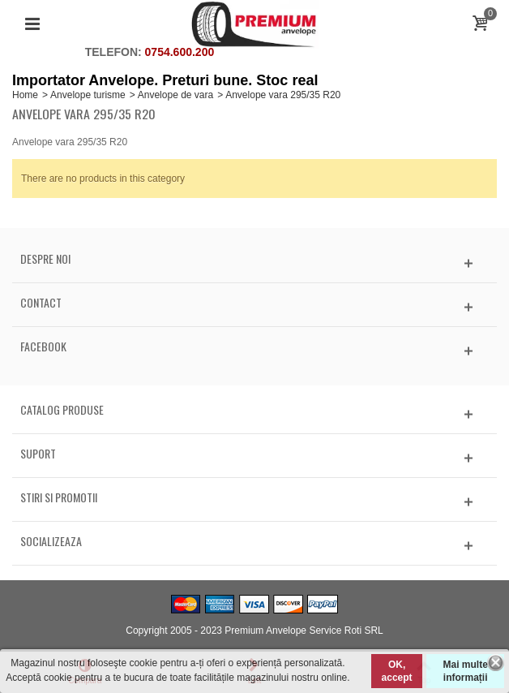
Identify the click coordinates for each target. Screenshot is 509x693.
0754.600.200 (180, 51)
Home (25, 95)
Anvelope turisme (88, 95)
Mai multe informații (465, 671)
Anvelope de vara (175, 95)
